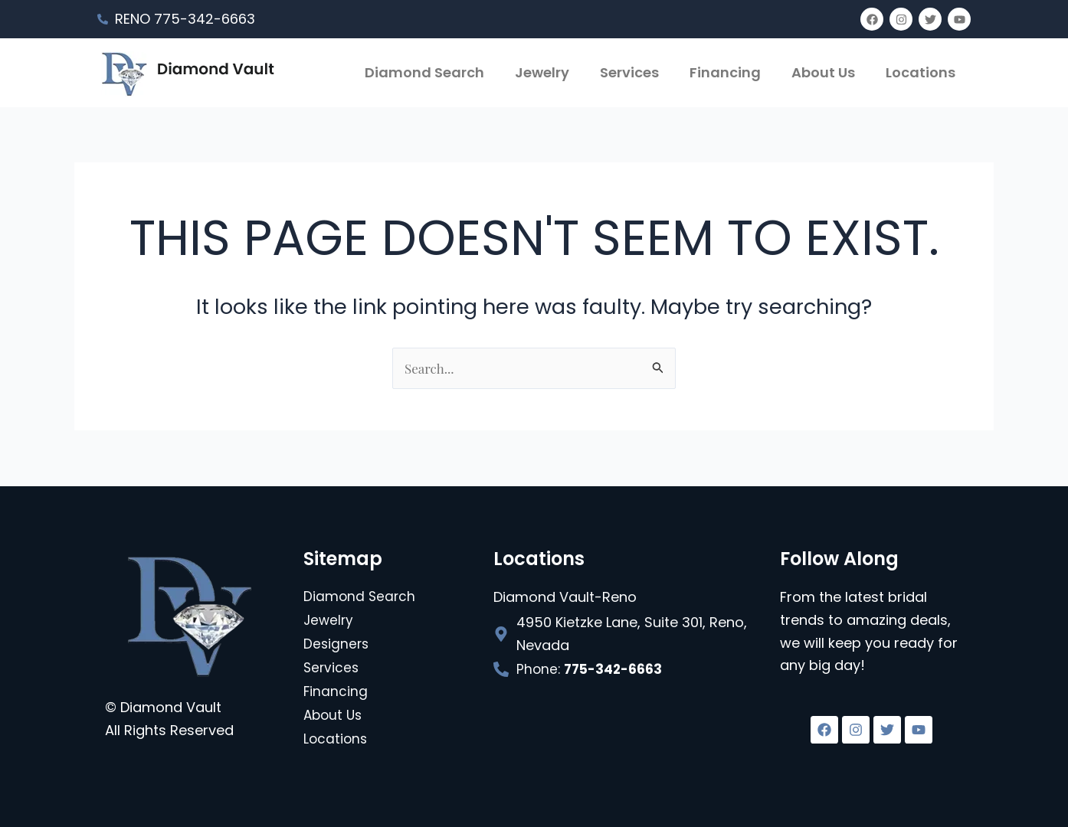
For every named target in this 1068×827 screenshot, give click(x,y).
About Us (823, 72)
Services (629, 72)
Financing (725, 72)
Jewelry (542, 72)
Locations (920, 72)
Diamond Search (424, 72)
